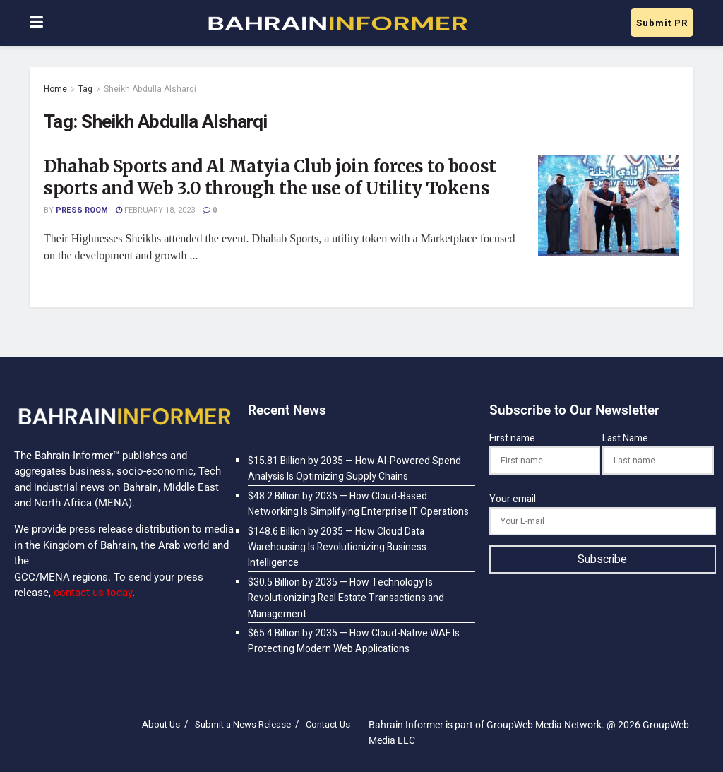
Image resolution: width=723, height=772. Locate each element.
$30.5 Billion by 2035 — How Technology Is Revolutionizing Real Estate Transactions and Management (346, 598)
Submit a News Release (243, 724)
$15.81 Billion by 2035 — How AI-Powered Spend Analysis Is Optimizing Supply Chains (354, 468)
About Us (161, 724)
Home (55, 89)
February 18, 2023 (155, 210)
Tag (85, 89)
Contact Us (328, 724)
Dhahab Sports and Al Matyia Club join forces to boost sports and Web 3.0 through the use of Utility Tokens (270, 177)
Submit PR (662, 23)
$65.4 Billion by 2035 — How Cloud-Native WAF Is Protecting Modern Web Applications (354, 641)
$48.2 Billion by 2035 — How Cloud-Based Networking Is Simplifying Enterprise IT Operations (358, 504)
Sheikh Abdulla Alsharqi (150, 89)
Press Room (82, 210)
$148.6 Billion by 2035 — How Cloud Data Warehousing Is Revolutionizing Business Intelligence (337, 547)
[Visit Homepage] (337, 23)
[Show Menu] (36, 23)
